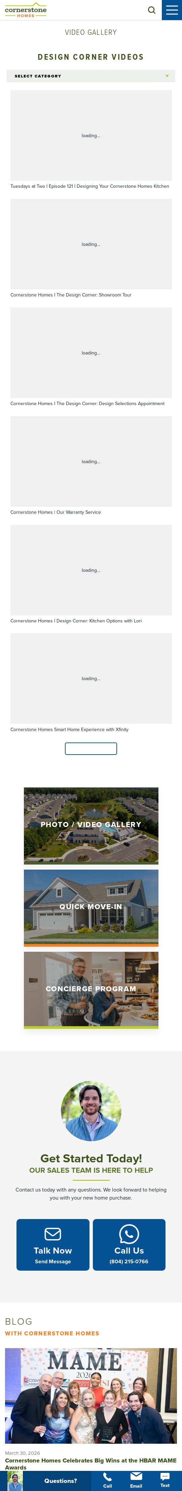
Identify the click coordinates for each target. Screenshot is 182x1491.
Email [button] (136, 1480)
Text (165, 1480)
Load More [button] (91, 749)
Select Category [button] (38, 76)
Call (107, 1481)
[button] (152, 10)
